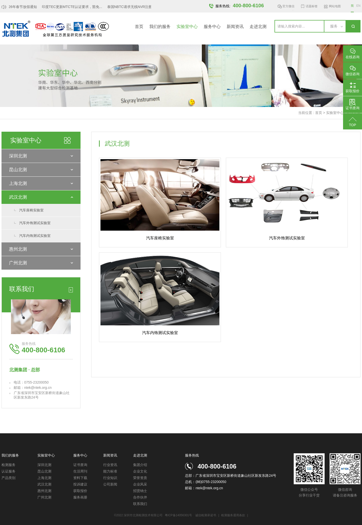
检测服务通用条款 (233, 515)
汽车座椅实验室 (31, 210)
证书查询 (80, 465)
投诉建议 (80, 484)
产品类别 (8, 478)
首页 (139, 26)
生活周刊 (80, 471)
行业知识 (110, 478)
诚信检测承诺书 (205, 515)
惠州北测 (18, 249)
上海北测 (18, 183)
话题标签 (312, 6)
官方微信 (288, 7)
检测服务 (8, 465)
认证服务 (8, 471)
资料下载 (80, 478)
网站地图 (335, 6)
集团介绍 (140, 465)
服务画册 (80, 497)
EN (358, 5)
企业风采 (140, 484)
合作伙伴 (140, 497)
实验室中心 (187, 26)
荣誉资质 (140, 478)
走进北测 (258, 26)
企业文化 (140, 471)
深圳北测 (18, 155)
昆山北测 (18, 169)
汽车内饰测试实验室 (35, 236)
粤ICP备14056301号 (178, 515)
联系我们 (140, 504)
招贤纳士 (140, 491)
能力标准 (110, 471)
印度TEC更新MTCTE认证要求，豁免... (73, 7)
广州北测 (18, 262)
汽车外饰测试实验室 (35, 223)
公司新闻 (110, 484)
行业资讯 (110, 465)
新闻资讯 (235, 26)
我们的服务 (160, 26)
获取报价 (80, 491)
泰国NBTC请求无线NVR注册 (130, 7)
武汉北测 (18, 197)
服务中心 (212, 26)
